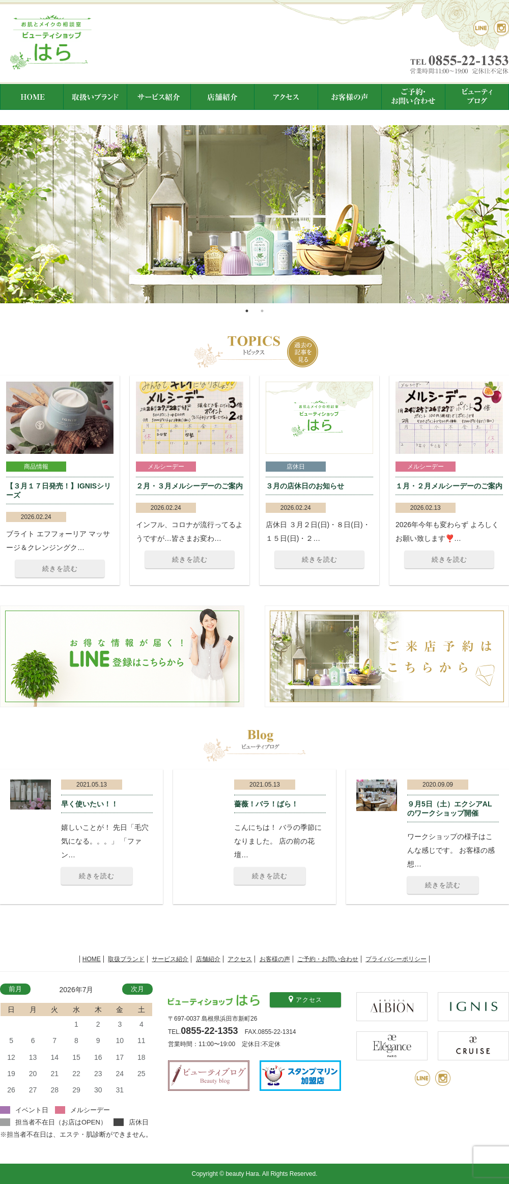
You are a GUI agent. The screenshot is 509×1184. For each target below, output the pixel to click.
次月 (137, 989)
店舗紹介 (208, 959)
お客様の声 (275, 959)
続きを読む (60, 568)
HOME (91, 959)
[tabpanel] (254, 214)
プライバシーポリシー (396, 959)
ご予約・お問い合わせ (327, 959)
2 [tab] (262, 311)
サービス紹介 (170, 959)
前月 (15, 989)
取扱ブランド (126, 959)
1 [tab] (247, 311)
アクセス (240, 959)
